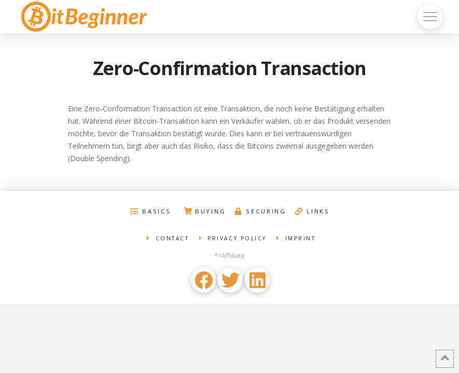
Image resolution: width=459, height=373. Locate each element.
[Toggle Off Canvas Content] (430, 16)
